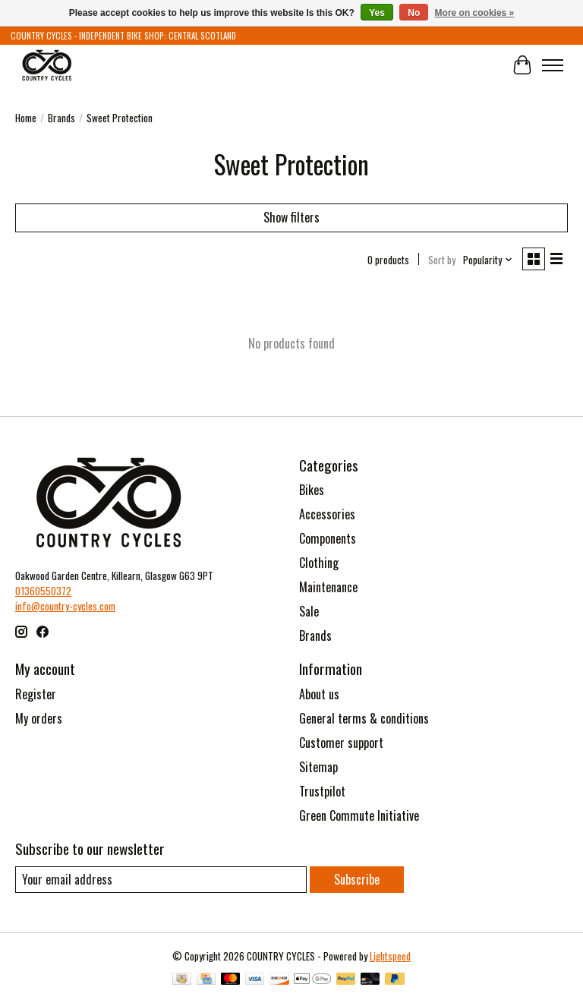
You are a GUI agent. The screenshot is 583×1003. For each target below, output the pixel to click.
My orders (38, 718)
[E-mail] (161, 879)
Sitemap (318, 767)
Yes (377, 13)
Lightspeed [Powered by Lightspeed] (390, 956)
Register (35, 694)
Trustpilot (322, 791)
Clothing (319, 563)
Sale (309, 611)
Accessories (327, 514)
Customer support (341, 742)
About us (319, 694)
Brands (61, 117)
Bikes (311, 490)
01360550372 (43, 590)
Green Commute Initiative (359, 815)
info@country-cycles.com (65, 605)
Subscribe (357, 879)
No (414, 13)
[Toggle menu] (552, 65)
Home (25, 117)
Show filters (291, 217)
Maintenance (328, 587)
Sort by (441, 259)
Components (327, 538)
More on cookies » (475, 13)
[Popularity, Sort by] (488, 259)
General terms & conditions (364, 718)
